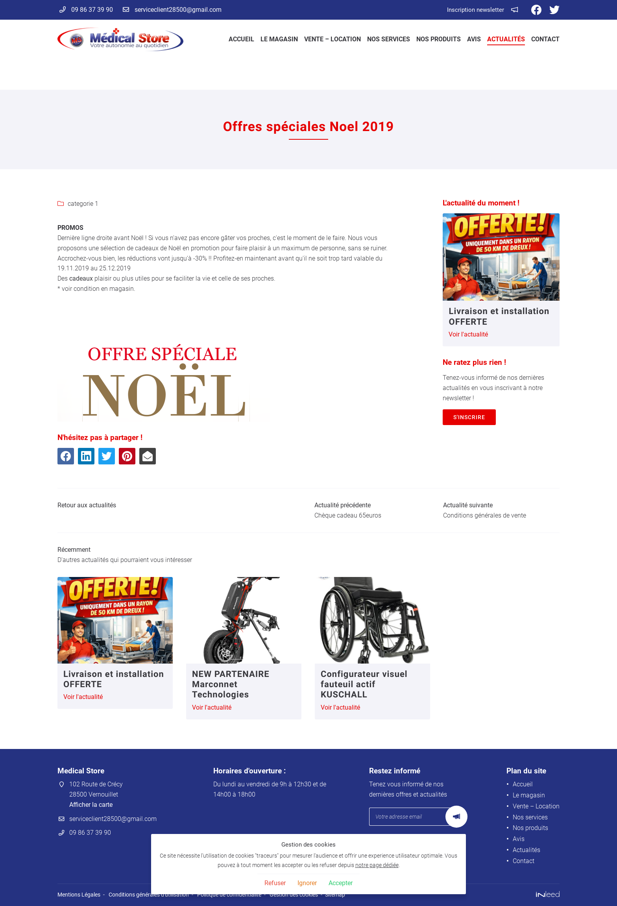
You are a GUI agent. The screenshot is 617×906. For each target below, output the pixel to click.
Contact (545, 39)
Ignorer (307, 883)
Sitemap (335, 894)
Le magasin (279, 39)
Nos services (388, 39)
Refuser (275, 883)
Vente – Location (332, 39)
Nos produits (438, 39)
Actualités (506, 39)
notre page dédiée (377, 865)
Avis (474, 39)
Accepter (341, 883)
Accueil (241, 39)
